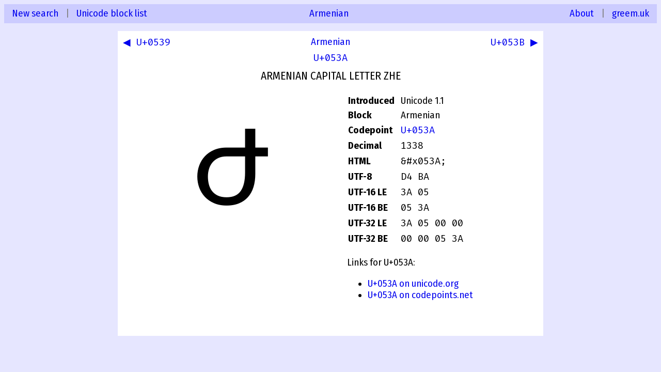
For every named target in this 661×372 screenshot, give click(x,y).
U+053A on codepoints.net (420, 295)
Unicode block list (111, 13)
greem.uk (630, 13)
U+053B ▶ (512, 43)
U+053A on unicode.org (413, 283)
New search (35, 13)
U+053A (330, 58)
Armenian (329, 13)
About (582, 13)
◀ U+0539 (148, 43)
